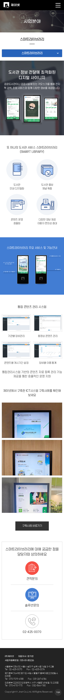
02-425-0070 (32, 632)
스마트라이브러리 (32, 53)
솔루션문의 (32, 605)
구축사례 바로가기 (32, 525)
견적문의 (32, 579)
